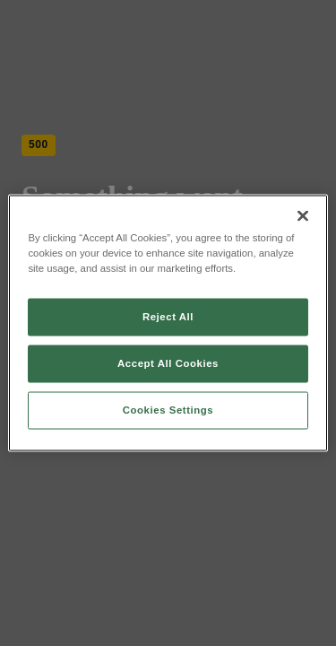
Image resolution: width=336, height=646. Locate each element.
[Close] (303, 216)
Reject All (168, 316)
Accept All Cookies (168, 363)
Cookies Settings (168, 410)
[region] (167, 323)
